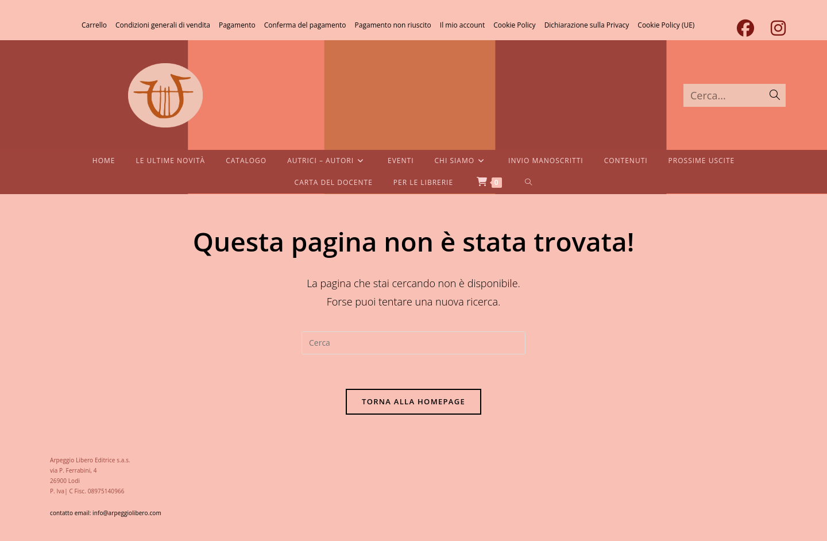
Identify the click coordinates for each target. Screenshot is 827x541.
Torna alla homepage (413, 401)
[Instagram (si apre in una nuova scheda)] (774, 28)
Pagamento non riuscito (393, 25)
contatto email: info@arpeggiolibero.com (105, 513)
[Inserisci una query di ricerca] (413, 342)
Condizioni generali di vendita (162, 25)
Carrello (94, 25)
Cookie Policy (514, 25)
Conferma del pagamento (305, 25)
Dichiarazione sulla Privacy (586, 25)
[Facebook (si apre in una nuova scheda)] (745, 28)
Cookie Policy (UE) (665, 25)
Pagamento (237, 25)
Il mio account (462, 25)
